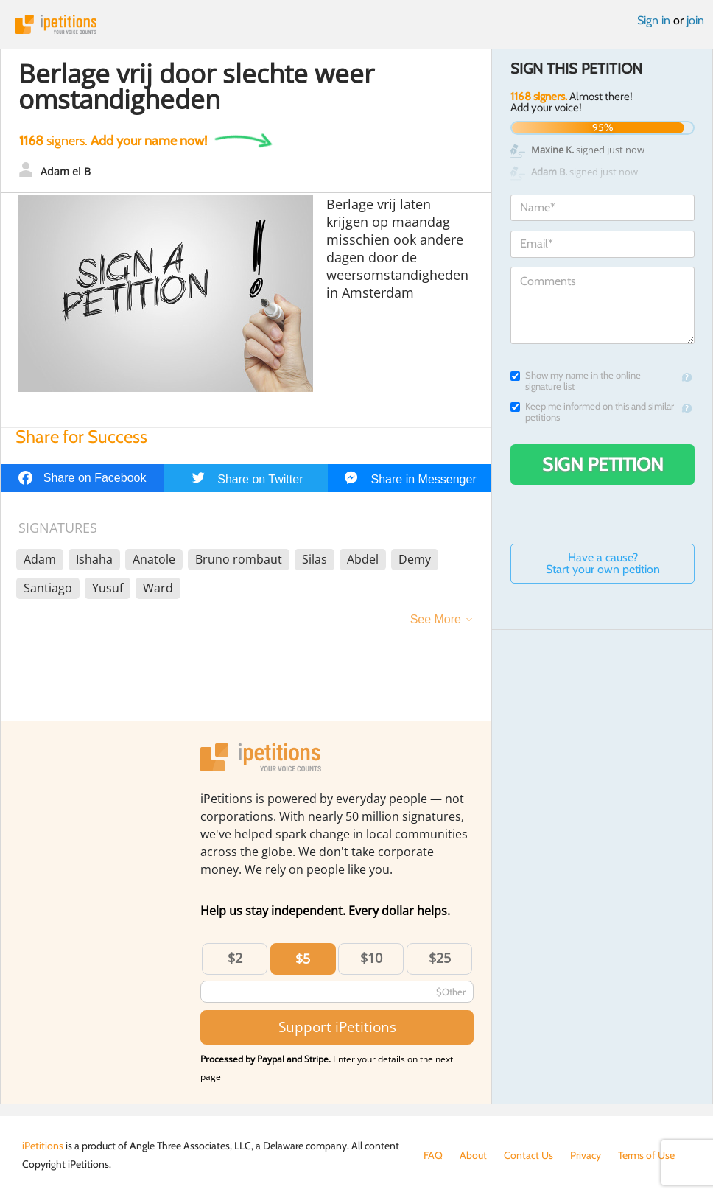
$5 (302, 958)
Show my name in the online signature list (575, 381)
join (695, 20)
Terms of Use (646, 1155)
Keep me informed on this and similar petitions (592, 412)
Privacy (585, 1155)
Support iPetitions (337, 1027)
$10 (371, 958)
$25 (440, 958)
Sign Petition (603, 464)
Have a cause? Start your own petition (603, 563)
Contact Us (528, 1155)
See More (435, 619)
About (473, 1155)
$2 (235, 958)
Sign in (653, 20)
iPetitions (356, 24)
